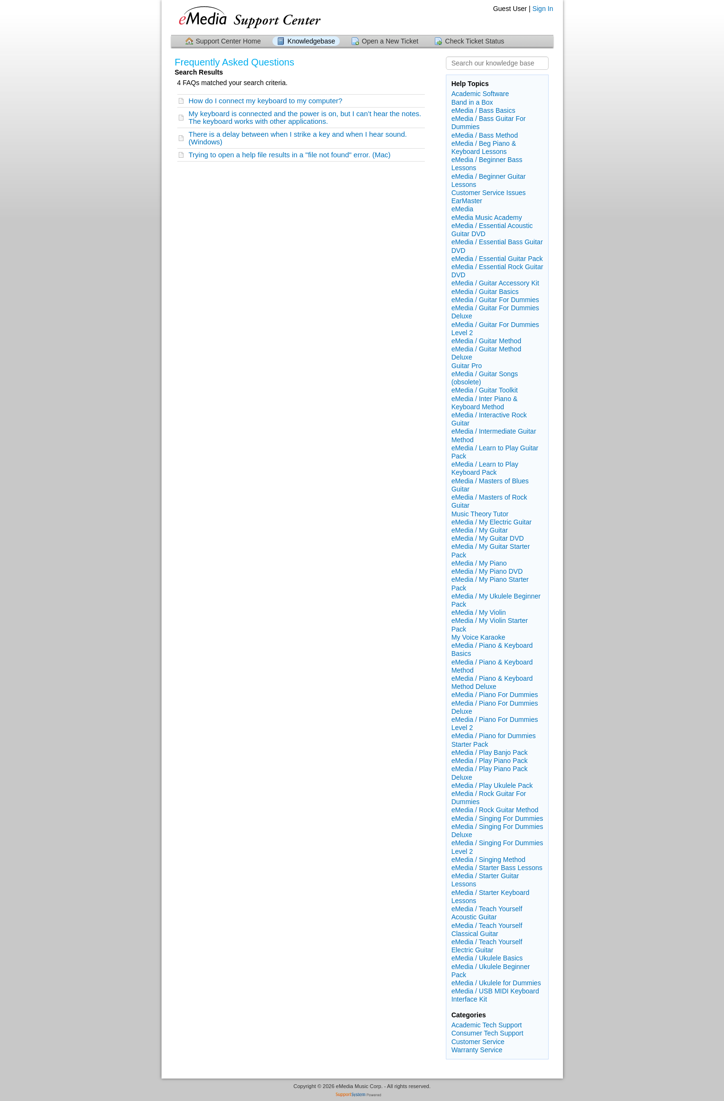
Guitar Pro (466, 366)
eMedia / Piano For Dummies (494, 694)
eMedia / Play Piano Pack (489, 760)
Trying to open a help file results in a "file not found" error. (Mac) (290, 155)
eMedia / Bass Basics (483, 110)
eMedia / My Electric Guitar (491, 522)
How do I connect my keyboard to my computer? (266, 101)
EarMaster (466, 201)
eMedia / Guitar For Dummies (495, 300)
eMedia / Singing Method (488, 859)
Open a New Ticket (390, 41)
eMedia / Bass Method (484, 135)
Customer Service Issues (488, 192)
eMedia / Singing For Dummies (497, 818)
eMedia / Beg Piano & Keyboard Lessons (483, 147)
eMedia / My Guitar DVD (487, 538)
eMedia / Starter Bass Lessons (496, 868)
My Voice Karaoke (478, 637)
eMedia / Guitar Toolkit (484, 390)
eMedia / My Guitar (479, 530)
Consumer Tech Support (487, 1033)
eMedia (462, 209)
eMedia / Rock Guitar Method (494, 810)
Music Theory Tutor (479, 514)
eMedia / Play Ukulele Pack (491, 785)
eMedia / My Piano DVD (486, 571)
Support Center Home (228, 41)
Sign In (542, 8)
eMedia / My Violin (478, 612)
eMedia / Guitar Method (486, 341)
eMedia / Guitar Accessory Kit (495, 283)
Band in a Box (472, 102)
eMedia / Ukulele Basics (486, 958)
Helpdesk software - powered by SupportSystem (362, 1095)
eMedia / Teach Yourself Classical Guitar (486, 929)
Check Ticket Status (474, 41)
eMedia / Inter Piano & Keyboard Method (484, 403)
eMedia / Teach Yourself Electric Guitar (486, 946)
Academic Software (480, 94)
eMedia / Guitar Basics (485, 291)
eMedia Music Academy (486, 217)
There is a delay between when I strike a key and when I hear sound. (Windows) (298, 138)
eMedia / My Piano (479, 563)
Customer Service (477, 1042)
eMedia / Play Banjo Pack (489, 752)
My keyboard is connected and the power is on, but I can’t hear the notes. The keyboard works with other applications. (305, 117)
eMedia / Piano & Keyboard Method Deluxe (491, 682)
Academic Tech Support (486, 1025)
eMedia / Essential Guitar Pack (496, 258)
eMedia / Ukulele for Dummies (496, 983)
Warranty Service (476, 1050)
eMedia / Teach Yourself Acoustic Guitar (486, 913)
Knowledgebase (311, 41)
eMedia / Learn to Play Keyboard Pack (484, 468)
